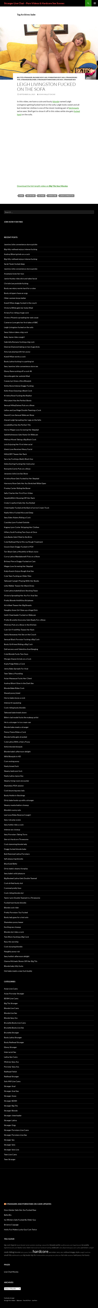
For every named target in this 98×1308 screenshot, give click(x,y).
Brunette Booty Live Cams (15, 1023)
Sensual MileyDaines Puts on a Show (19, 405)
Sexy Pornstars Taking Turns (15, 834)
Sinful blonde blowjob (13, 746)
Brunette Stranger (11, 1032)
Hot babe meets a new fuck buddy (18, 971)
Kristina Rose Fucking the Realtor (18, 395)
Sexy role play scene (12, 820)
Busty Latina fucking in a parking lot (19, 361)
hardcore (52, 196)
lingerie (13, 1245)
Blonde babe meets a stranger (16, 727)
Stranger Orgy (10, 1125)
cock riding (9, 1252)
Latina (78, 1248)
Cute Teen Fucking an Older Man (17, 576)
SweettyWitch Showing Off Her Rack (19, 498)
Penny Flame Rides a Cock (15, 732)
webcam (55, 1247)
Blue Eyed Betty (10, 864)
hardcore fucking (45, 1248)
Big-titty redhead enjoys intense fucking (20, 249)
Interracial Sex (10, 1052)
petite (58, 1245)
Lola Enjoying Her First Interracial (18, 444)
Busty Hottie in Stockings (14, 795)
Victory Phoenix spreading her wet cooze (21, 317)
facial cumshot (30, 1245)
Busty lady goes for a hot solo (16, 917)
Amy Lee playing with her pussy (17, 352)
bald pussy (78, 1255)
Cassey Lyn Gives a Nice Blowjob (17, 381)
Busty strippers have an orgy (16, 293)
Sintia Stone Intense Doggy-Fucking (18, 386)
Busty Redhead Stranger (14, 1042)
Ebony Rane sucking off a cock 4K (18, 371)
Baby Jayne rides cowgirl (14, 337)
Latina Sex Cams (11, 1057)
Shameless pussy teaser (13, 922)
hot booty (85, 1255)
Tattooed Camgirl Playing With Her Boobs (21, 581)
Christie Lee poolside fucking (16, 283)
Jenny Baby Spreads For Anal (16, 668)
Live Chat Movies (11, 1272)
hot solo (64, 1255)
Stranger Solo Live (11, 1149)
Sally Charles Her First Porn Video (18, 493)
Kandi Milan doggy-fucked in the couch (20, 303)
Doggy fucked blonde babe (15, 849)
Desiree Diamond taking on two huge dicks (22, 347)
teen (28, 1248)
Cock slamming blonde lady (15, 844)
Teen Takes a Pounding (13, 673)
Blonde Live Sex (10, 1013)
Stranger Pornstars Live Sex (50, 80)
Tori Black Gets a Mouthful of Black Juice (21, 551)
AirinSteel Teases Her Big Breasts (18, 605)
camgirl (91, 1248)
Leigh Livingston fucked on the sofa (46, 86)
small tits (8, 1255)
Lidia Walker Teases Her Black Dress (19, 586)
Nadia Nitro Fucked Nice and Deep (18, 512)
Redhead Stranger (11, 1076)
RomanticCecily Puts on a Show (17, 469)
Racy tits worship (11, 942)
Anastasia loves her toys (14, 274)
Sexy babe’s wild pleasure (14, 873)
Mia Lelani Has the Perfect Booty (17, 400)
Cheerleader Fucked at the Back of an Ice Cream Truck (26, 508)
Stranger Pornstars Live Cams (16, 1130)
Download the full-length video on (42, 186)
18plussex (19, 1300)
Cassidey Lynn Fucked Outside (16, 522)
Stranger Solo (9, 1145)
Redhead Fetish (10, 1071)
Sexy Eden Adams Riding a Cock (17, 517)
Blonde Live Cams (11, 1008)
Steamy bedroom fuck (13, 771)
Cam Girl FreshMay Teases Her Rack (19, 629)
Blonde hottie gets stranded (15, 737)
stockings (38, 1245)
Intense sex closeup (12, 829)
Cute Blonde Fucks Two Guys (16, 654)
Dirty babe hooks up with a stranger (19, 800)
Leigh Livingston (66, 196)
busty (20, 1248)
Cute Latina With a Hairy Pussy (17, 742)
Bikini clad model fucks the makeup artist (21, 717)
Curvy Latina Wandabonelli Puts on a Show (22, 556)
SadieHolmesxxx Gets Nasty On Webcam (21, 434)
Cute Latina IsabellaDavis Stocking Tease (21, 590)
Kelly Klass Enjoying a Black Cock (18, 391)
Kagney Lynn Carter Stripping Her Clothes (21, 527)
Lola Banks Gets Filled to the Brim (18, 537)
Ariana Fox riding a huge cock (16, 313)
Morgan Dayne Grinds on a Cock (17, 659)
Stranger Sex (70, 80)
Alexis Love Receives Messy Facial (18, 449)
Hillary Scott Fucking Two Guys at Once (20, 532)
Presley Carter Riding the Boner (17, 488)
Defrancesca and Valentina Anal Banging (21, 649)
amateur (70, 1255)
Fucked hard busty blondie (15, 903)
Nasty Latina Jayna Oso (13, 776)
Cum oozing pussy (11, 761)
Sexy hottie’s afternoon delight (16, 956)
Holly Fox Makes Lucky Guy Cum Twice (20, 1229)
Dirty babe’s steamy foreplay (16, 868)
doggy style (75, 1252)
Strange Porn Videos (9, 1300)
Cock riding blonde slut (13, 893)
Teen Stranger (10, 1159)
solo (60, 1248)
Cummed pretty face (12, 888)
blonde (56, 101)
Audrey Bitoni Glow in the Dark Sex (19, 683)
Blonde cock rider (11, 907)
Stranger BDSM (10, 1101)
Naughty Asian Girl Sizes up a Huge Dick (21, 610)
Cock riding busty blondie (15, 707)
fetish (30, 1252)
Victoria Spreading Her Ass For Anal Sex (21, 595)
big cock (7, 1245)
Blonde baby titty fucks (13, 966)
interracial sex (35, 1248)
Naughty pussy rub (12, 951)
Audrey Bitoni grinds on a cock (17, 254)
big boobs (31, 196)
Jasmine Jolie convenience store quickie (20, 244)
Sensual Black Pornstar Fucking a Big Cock (21, 639)
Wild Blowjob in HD (12, 756)
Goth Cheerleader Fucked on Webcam (20, 615)
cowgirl (82, 1252)
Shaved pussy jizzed (12, 693)
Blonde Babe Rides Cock (14, 688)
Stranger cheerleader (13, 1115)
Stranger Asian (10, 1096)
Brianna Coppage (11, 1224)
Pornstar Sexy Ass (56, 77)
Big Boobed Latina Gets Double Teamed (20, 878)
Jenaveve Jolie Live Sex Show (16, 473)
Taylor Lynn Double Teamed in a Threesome (22, 898)
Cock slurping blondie (13, 946)
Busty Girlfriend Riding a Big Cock (18, 644)
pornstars (84, 1248)
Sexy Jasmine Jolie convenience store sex (21, 366)
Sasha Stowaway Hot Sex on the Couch (20, 634)
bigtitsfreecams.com (10, 1248)
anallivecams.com (66, 1245)
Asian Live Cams (11, 989)
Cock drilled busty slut (13, 883)
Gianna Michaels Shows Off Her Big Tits (20, 961)
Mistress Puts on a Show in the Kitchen (20, 625)
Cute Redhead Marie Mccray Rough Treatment (23, 542)
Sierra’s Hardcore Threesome (16, 839)
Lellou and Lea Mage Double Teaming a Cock (22, 410)
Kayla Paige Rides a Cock (14, 664)
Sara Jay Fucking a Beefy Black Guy (18, 459)
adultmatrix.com (17, 1255)
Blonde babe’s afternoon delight (17, 751)
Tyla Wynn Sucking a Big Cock (16, 937)
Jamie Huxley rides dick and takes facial (20, 278)
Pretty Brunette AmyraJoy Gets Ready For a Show (24, 620)
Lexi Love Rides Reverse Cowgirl (17, 815)
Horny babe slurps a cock (14, 698)
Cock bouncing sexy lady (14, 790)
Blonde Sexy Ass (40, 77)
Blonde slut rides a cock (14, 932)
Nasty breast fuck (11, 766)
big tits (33, 1255)
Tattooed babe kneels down (15, 712)
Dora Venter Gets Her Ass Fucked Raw (20, 1210)
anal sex (87, 1252)
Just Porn (34, 1300)
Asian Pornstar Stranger (14, 993)
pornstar (52, 1252)
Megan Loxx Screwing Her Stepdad (18, 566)
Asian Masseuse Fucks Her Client (18, 678)
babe (21, 196)
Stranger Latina (10, 1120)
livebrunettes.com (42, 1255)
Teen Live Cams (10, 1154)
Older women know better (15, 298)
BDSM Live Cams (11, 998)
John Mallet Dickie (47, 94)
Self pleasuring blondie (13, 859)
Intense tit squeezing (12, 703)
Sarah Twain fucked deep (14, 264)
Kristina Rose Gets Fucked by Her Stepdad (21, 478)
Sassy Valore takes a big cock (16, 332)
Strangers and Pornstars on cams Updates (28, 1204)
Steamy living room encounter (16, 781)
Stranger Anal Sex (11, 1091)
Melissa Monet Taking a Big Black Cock (20, 439)
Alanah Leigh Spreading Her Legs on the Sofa (22, 420)
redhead (66, 1252)
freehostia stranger (9, 1298)
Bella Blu (7, 1215)
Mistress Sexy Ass (11, 1062)
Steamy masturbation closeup (16, 805)
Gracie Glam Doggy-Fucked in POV (18, 547)
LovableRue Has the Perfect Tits (17, 425)
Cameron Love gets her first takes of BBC (21, 322)
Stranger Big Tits (11, 1106)
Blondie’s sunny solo (12, 810)
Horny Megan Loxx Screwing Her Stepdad (21, 430)
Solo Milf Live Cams (12, 1081)
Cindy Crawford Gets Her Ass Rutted (19, 503)
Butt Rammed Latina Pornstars (17, 854)
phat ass (58, 1255)
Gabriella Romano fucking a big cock (19, 342)
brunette (85, 1245)
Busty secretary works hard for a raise (20, 288)
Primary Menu (95, 3)
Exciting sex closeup (12, 927)
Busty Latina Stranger (13, 1037)
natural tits (45, 1245)
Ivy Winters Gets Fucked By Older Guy (20, 1220)
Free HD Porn (27, 1300)
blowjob (52, 1245)
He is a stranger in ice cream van (17, 722)
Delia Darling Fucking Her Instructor (19, 464)
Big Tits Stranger (24, 77)
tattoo (24, 1248)
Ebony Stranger (10, 1047)
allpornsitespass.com (69, 1248)
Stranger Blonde (29, 80)
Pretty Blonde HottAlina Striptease (18, 600)
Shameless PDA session (14, 786)
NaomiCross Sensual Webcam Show (19, 415)
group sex (52, 1255)
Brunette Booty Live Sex (14, 1028)
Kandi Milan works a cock (15, 356)
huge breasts (77, 1245)
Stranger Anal (10, 1086)
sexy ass (59, 1252)
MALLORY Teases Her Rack (15, 454)
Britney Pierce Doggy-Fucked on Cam (20, 561)
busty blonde (21, 1245)
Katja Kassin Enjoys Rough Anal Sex (19, 571)
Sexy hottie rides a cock (13, 825)
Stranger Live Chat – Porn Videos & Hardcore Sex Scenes (34, 3)
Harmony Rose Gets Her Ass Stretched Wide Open (25, 483)
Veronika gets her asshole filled (17, 376)
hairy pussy (24, 1252)
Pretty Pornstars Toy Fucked (16, 912)
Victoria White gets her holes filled (18, 308)
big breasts (74, 108)
